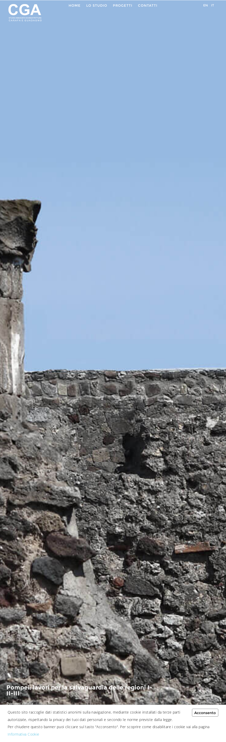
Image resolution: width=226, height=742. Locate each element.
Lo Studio (96, 5)
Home (75, 5)
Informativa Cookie (23, 734)
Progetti (122, 5)
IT (212, 5)
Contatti (147, 5)
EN (205, 5)
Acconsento (205, 712)
